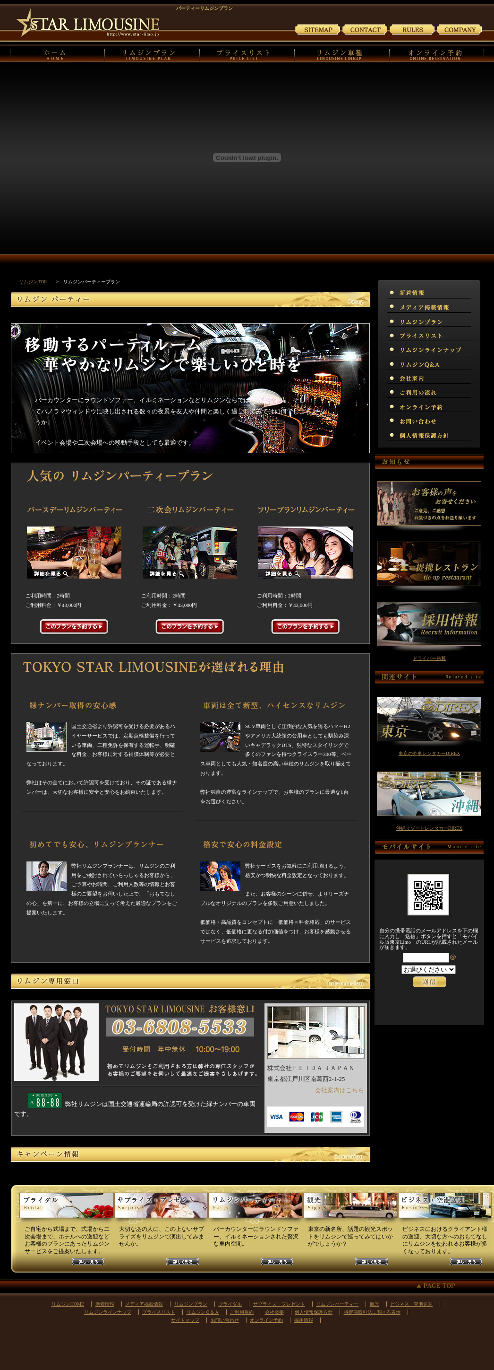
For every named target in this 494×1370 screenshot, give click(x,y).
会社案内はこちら (339, 1090)
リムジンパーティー (337, 1304)
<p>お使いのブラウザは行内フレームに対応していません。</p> (429, 981)
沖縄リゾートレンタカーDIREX (429, 828)
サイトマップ (317, 29)
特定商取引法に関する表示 (372, 1312)
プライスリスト (247, 53)
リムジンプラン (152, 53)
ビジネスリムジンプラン (444, 1209)
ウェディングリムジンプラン (66, 1209)
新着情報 (104, 1304)
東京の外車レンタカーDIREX (429, 753)
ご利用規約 (412, 29)
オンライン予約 (437, 53)
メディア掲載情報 (144, 1304)
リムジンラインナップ (107, 1312)
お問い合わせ (365, 29)
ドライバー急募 (429, 658)
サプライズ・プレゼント (279, 1304)
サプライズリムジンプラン (161, 1209)
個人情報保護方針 (313, 1312)
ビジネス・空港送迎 (411, 1304)
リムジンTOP (33, 281)
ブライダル (230, 1304)
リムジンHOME (57, 53)
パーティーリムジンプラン (255, 1209)
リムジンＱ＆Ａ (203, 1312)
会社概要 (274, 1312)
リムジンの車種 (342, 53)
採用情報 (303, 1320)
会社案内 (459, 29)
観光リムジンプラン (350, 1209)
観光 (374, 1304)
